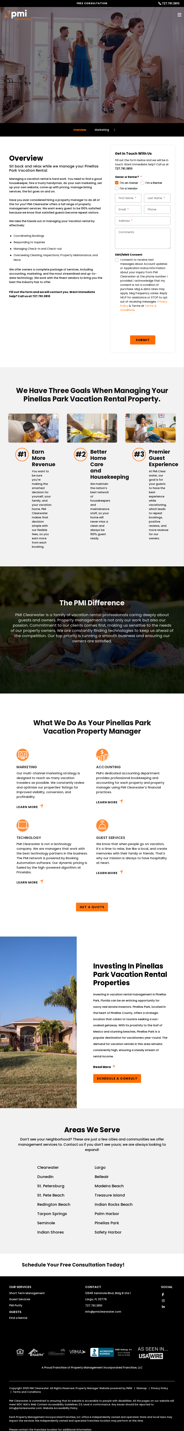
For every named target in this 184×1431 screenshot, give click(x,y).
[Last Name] (157, 198)
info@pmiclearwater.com (103, 1312)
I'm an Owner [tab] (129, 183)
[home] (18, 15)
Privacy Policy (159, 1388)
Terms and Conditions (27, 1392)
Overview (79, 130)
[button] (163, 1294)
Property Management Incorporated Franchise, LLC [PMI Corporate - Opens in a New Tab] (107, 1368)
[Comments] (142, 238)
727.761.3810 (170, 3)
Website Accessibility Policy (60, 1408)
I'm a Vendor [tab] (129, 188)
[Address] (142, 221)
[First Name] (128, 198)
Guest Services (19, 1299)
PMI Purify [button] (15, 1305)
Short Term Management (27, 1293)
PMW (129, 1388)
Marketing (102, 130)
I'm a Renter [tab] (154, 183)
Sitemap (141, 1388)
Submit (143, 340)
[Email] (128, 209)
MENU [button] (179, 15)
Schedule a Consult (117, 1078)
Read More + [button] (130, 1067)
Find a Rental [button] (18, 1318)
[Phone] (157, 209)
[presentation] (141, 324)
